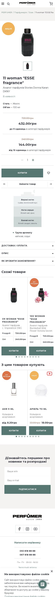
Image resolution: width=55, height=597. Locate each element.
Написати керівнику (27, 542)
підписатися (27, 489)
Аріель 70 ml (38, 409)
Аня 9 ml (8, 409)
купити (22, 173)
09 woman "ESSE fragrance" (13, 320)
